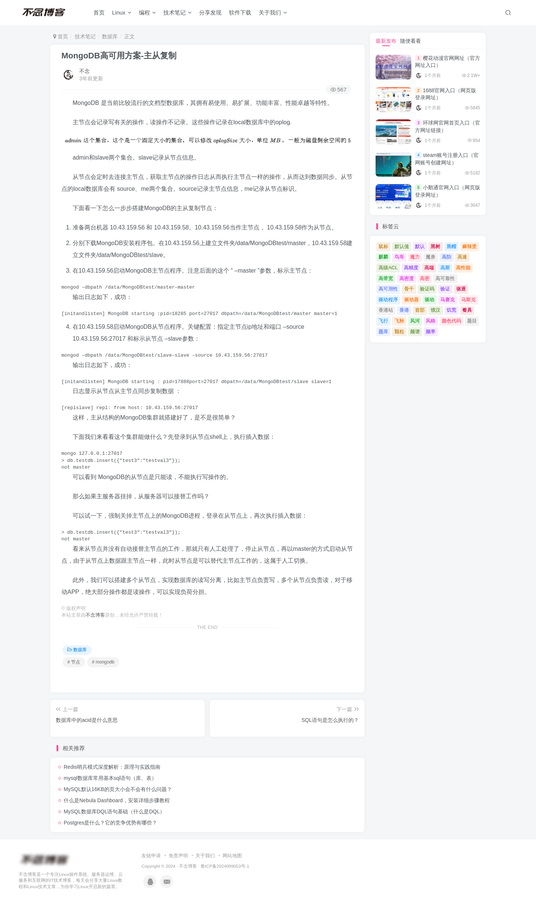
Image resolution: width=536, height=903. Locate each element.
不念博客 (95, 615)
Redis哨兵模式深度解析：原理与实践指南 (112, 767)
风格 (431, 321)
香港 (404, 310)
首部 (420, 310)
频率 (431, 331)
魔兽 (431, 257)
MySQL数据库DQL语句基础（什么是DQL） (114, 811)
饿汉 (435, 310)
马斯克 (468, 299)
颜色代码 (451, 321)
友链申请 (151, 855)
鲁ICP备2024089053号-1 (225, 866)
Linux (121, 12)
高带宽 (386, 278)
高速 (462, 257)
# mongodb (103, 662)
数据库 (110, 36)
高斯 (445, 267)
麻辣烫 (469, 246)
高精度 (411, 267)
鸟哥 (399, 257)
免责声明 (178, 855)
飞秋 (399, 321)
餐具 (467, 310)
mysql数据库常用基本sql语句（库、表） (110, 778)
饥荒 (451, 310)
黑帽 (451, 246)
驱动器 (411, 299)
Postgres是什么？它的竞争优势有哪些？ (110, 823)
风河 (415, 321)
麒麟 (383, 257)
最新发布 (386, 41)
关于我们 (273, 12)
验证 (445, 289)
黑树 (435, 246)
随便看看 (410, 41)
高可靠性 (445, 278)
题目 (472, 321)
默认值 (402, 246)
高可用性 (388, 289)
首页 (99, 12)
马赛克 (447, 299)
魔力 (415, 257)
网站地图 (232, 855)
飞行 (383, 321)
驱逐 (461, 289)
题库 (383, 331)
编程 (147, 12)
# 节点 (73, 662)
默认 (420, 246)
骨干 (409, 289)
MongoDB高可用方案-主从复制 (118, 55)
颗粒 (399, 331)
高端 (429, 267)
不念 (84, 71)
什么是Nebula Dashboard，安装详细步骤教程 (117, 800)
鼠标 (383, 246)
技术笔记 (177, 12)
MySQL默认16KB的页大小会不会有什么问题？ (118, 789)
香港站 (386, 310)
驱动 (429, 299)
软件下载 (240, 12)
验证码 (427, 289)
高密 (425, 278)
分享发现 (210, 12)
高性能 (463, 267)
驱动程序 (388, 299)
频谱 (415, 331)
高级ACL (388, 267)
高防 (447, 257)
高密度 (406, 278)
